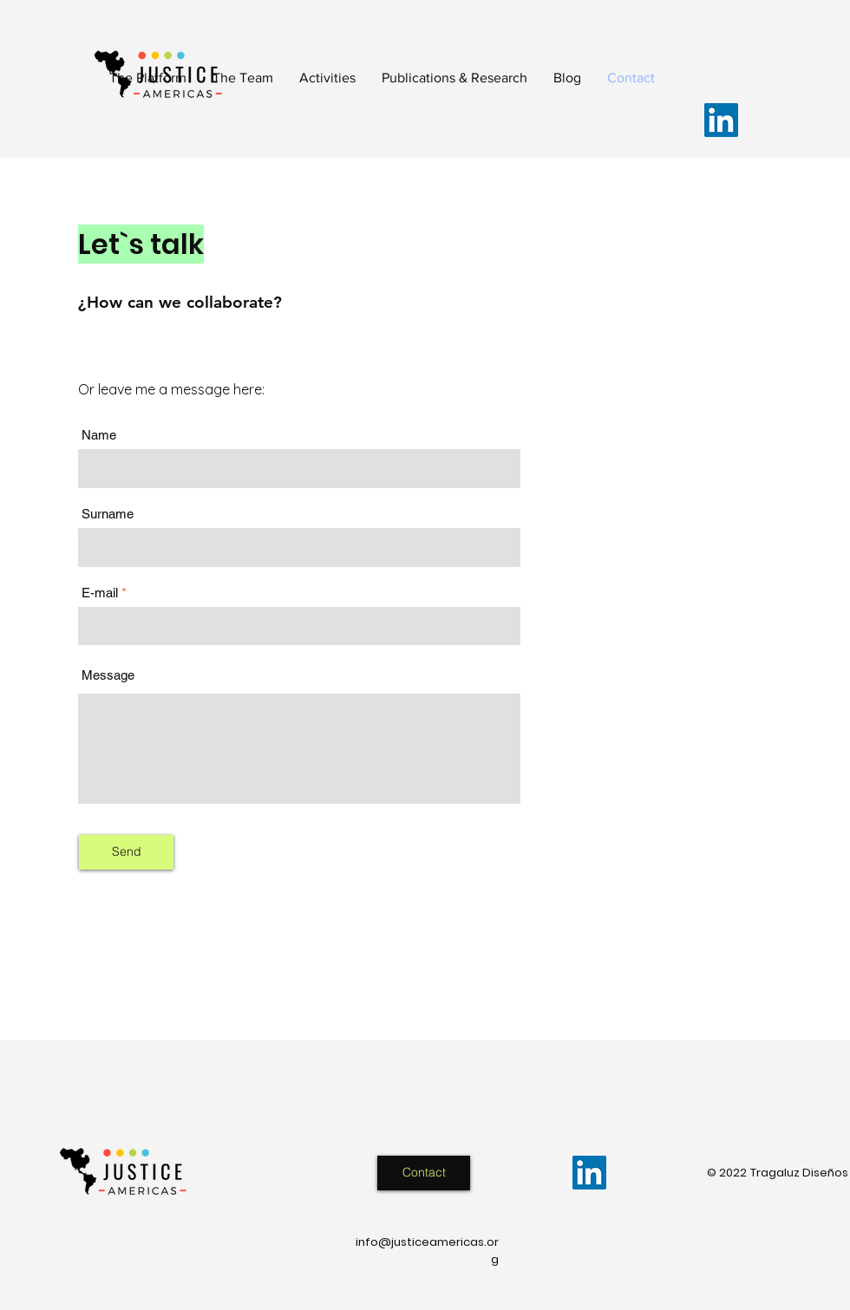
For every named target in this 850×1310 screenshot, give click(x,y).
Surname (108, 513)
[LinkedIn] (721, 120)
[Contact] (423, 1173)
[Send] (126, 852)
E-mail (100, 592)
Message (108, 674)
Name (99, 434)
